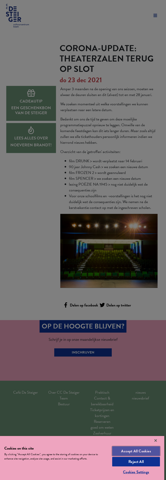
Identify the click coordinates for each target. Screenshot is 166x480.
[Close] (155, 440)
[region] (82, 458)
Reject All (136, 461)
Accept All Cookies (136, 451)
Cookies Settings (136, 472)
